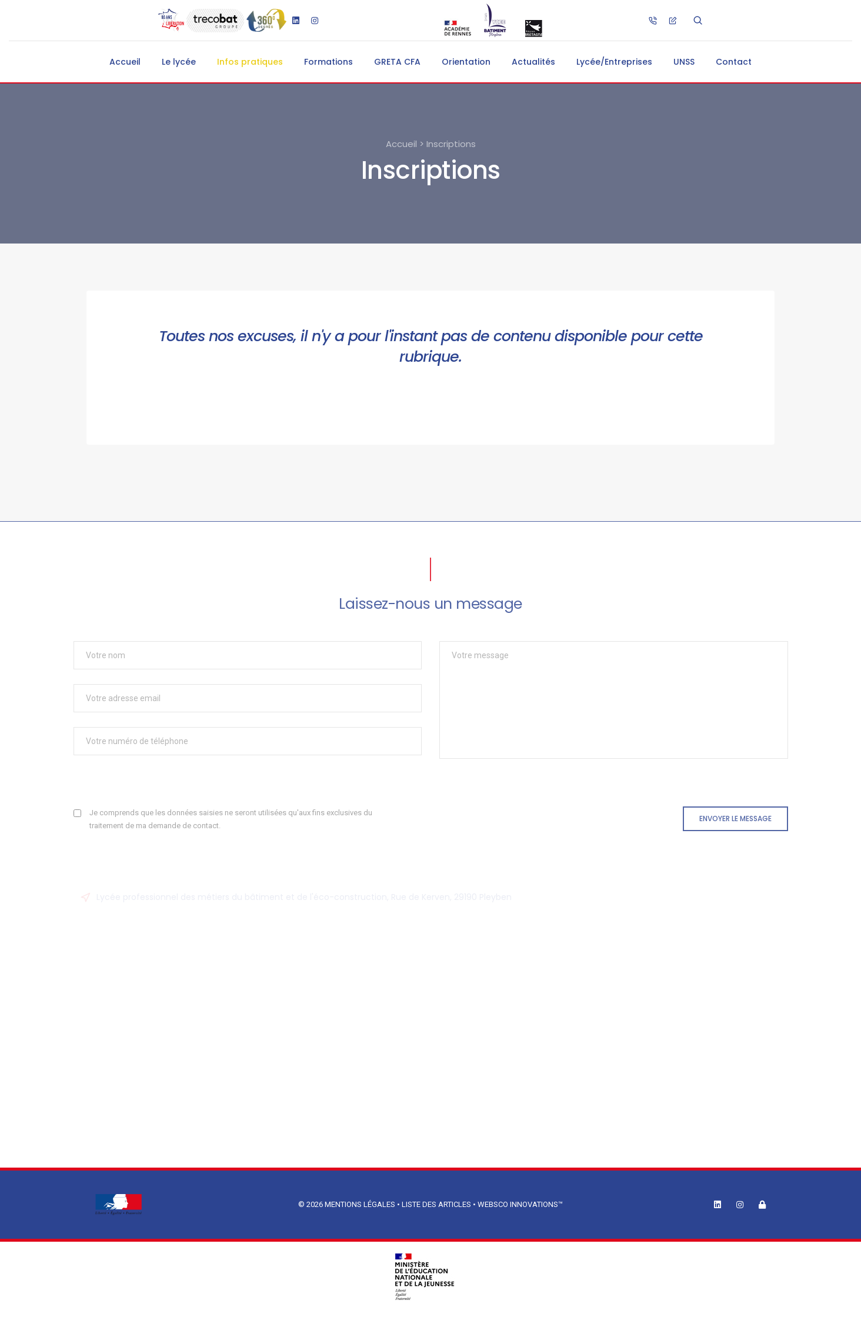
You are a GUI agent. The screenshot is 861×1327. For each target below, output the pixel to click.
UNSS (684, 62)
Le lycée (179, 62)
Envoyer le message (735, 818)
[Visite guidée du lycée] (266, 20)
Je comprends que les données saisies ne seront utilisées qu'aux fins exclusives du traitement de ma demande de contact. (230, 819)
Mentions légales (360, 1204)
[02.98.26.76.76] (653, 20)
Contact (734, 62)
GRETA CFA (397, 62)
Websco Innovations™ (520, 1204)
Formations (328, 62)
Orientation (466, 62)
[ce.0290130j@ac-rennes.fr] (673, 20)
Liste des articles (437, 1204)
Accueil (125, 62)
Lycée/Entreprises (614, 62)
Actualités (533, 62)
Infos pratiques (250, 62)
